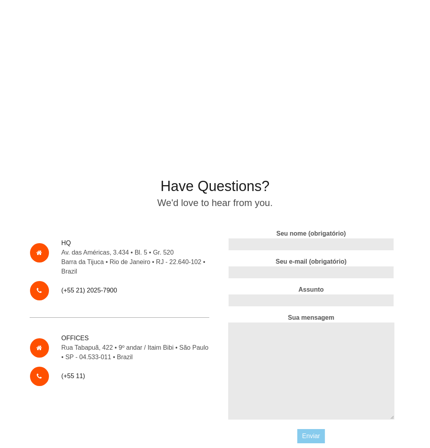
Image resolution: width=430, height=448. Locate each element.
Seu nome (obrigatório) (311, 240)
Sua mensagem (312, 368)
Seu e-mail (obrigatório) (311, 268)
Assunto (311, 296)
